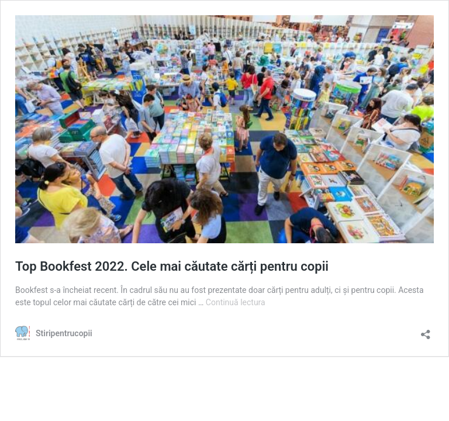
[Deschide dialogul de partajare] (425, 331)
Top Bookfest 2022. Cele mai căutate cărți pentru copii (172, 266)
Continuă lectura (235, 302)
